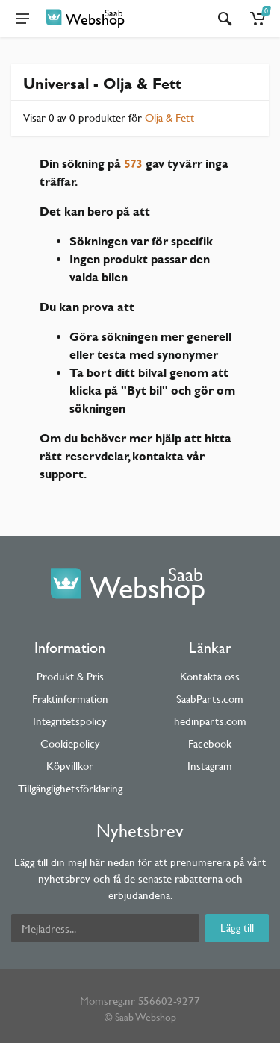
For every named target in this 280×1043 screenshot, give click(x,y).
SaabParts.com (209, 698)
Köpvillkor (69, 765)
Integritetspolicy (70, 721)
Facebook (209, 743)
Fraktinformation (70, 698)
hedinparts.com (210, 721)
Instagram (209, 765)
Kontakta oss (210, 676)
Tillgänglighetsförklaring (70, 788)
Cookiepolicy (70, 743)
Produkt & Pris (70, 676)
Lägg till (237, 927)
